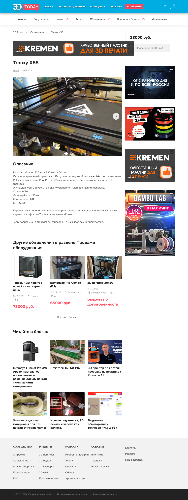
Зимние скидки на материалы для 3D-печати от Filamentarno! (29, 424)
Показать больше (67, 317)
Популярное (41, 19)
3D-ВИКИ (116, 6)
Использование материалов (72, 494)
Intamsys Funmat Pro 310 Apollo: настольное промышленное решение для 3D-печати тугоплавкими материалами (30, 377)
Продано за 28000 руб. (150, 48)
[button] (116, 116)
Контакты (130, 448)
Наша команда (134, 459)
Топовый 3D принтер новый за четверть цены (27, 286)
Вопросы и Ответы (131, 19)
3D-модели (45, 460)
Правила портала (23, 466)
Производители (48, 478)
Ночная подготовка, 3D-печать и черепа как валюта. (67, 424)
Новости (21, 19)
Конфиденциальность (105, 494)
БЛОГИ (49, 6)
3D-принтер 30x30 (100, 283)
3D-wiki (43, 472)
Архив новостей (75, 478)
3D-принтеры (47, 454)
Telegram (96, 460)
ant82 (16, 70)
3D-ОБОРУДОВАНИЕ (72, 6)
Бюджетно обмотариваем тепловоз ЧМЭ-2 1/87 (102, 424)
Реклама (19, 51)
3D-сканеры (46, 466)
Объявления (100, 19)
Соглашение (20, 460)
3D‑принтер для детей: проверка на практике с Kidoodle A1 (105, 371)
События (70, 466)
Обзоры (70, 472)
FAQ (15, 478)
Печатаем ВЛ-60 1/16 (65, 368)
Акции (79, 19)
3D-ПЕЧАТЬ (134, 6)
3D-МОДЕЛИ (98, 6)
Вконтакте (97, 454)
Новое (62, 19)
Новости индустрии (77, 454)
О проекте (19, 454)
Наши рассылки (100, 466)
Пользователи (21, 472)
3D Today (18, 32)
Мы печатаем (159, 19)
